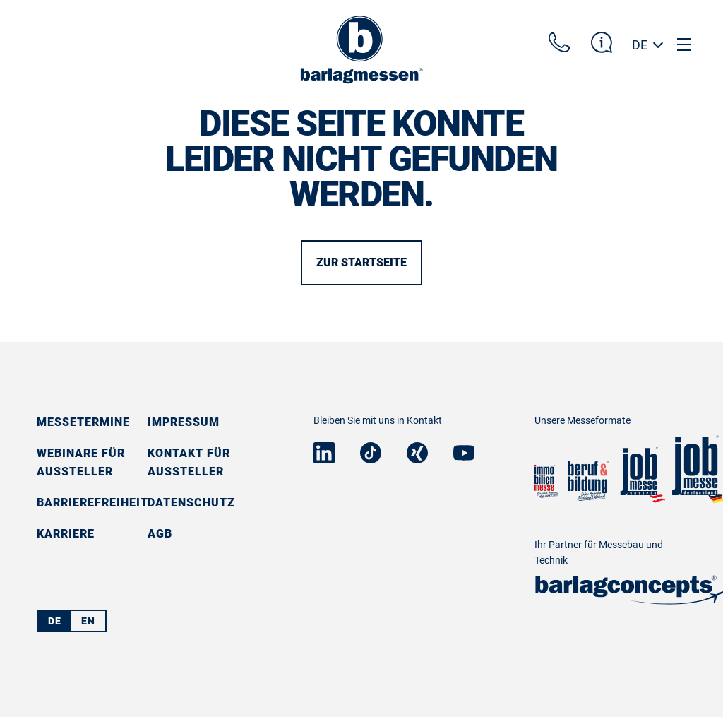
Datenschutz (191, 502)
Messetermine (83, 422)
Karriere (66, 533)
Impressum (184, 422)
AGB (160, 533)
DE (639, 44)
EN (88, 621)
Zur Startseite (361, 262)
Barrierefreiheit (92, 502)
